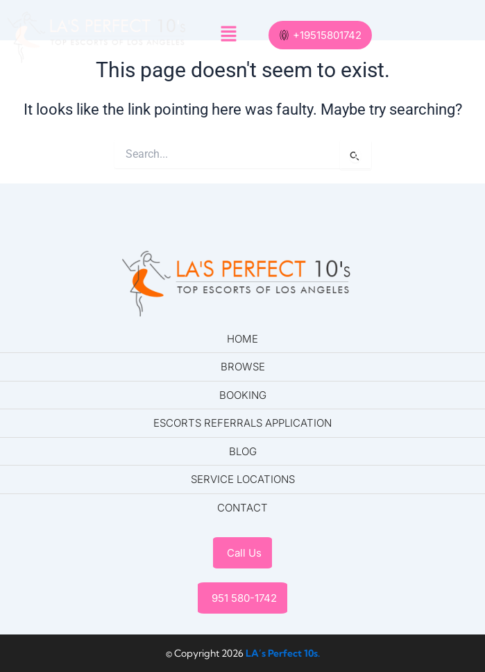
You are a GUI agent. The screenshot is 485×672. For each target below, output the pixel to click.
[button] (228, 35)
